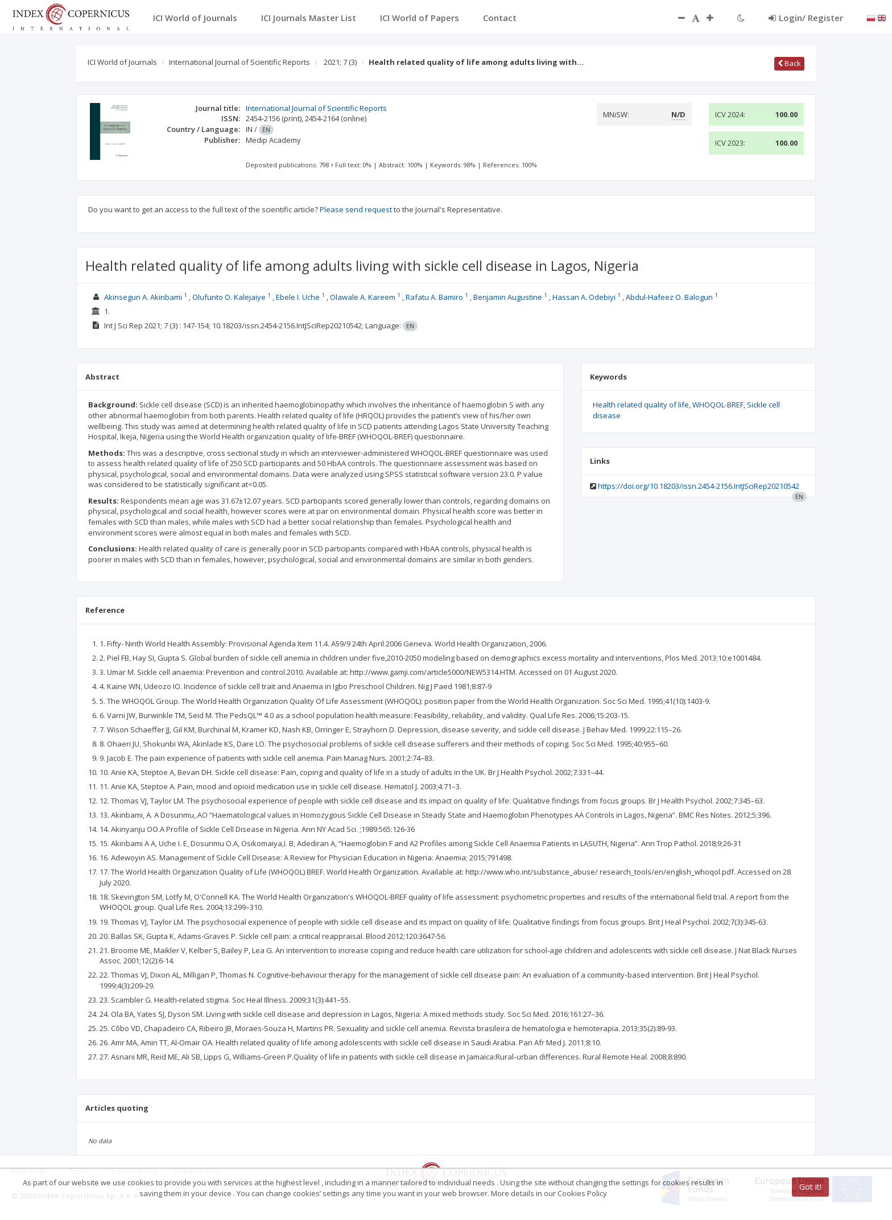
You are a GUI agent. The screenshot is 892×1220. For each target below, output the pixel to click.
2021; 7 (340, 62)
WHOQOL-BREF (718, 404)
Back (789, 63)
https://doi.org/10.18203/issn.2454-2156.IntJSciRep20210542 (698, 486)
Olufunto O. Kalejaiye (229, 297)
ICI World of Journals (122, 62)
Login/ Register (806, 17)
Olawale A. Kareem (362, 297)
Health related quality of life (641, 404)
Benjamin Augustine (507, 297)
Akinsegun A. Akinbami (143, 297)
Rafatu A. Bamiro (434, 297)
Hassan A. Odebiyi (584, 297)
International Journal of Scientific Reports (239, 62)
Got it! (810, 1186)
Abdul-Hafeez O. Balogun (669, 297)
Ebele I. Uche (298, 297)
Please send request (356, 209)
